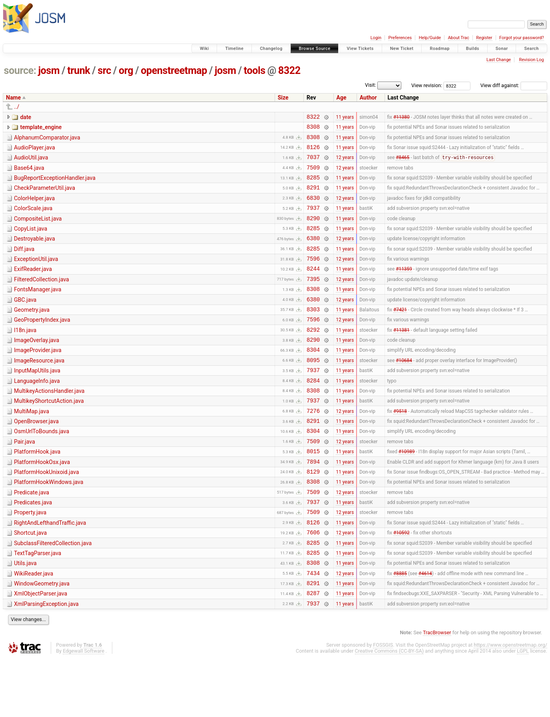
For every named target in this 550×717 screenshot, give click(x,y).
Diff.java (24, 264)
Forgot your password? (521, 37)
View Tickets (360, 48)
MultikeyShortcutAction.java (49, 434)
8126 (313, 151)
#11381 (401, 355)
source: (20, 70)
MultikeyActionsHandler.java (49, 423)
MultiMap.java (31, 446)
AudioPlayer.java (34, 151)
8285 (313, 185)
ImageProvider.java (38, 377)
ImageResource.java (39, 389)
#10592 (401, 583)
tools (254, 70)
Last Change (498, 59)
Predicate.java (31, 537)
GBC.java (25, 321)
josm (49, 70)
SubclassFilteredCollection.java (53, 593)
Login (376, 37)
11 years (345, 117)
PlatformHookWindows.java (48, 525)
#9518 (400, 446)
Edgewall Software (83, 710)
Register (484, 37)
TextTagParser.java (37, 604)
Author (368, 97)
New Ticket (402, 48)
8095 (313, 390)
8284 (313, 412)
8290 (313, 231)
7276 (313, 446)
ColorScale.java (33, 219)
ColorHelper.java (34, 208)
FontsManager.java (37, 310)
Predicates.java (33, 548)
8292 (313, 356)
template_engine (41, 128)
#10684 (404, 389)
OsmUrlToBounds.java (41, 468)
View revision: (426, 85)
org (126, 70)
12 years (345, 163)
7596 (313, 276)
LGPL (523, 710)
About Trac (458, 37)
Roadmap (440, 48)
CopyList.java (30, 242)
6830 (313, 208)
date (25, 117)
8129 (313, 514)
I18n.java (25, 355)
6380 (313, 253)
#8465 (402, 163)
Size (283, 97)
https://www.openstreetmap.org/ (510, 704)
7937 (313, 219)
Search (531, 48)
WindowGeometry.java (42, 638)
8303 (313, 333)
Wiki (204, 48)
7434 (313, 628)
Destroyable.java (34, 253)
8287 (313, 650)
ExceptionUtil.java (36, 276)
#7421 (400, 333)
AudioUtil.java (31, 162)
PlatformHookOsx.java (42, 503)
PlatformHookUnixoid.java (46, 514)
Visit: (370, 85)
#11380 (401, 117)
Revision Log (531, 59)
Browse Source (315, 48)
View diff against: (513, 85)
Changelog (271, 48)
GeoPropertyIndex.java (42, 344)
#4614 (425, 628)
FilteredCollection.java (41, 298)
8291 (313, 197)
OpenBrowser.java (36, 457)
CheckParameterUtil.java (44, 196)
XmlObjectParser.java (40, 650)
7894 (313, 503)
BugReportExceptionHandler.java (55, 185)
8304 (313, 378)
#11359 (404, 288)
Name (13, 97)
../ (16, 107)
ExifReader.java (33, 287)
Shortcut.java (30, 582)
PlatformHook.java (37, 491)
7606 (313, 582)
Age (342, 97)
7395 (313, 299)
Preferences (400, 37)
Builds (472, 48)
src (104, 70)
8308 (313, 129)
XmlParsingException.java (46, 661)
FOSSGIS (383, 704)
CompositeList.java (38, 230)
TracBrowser (437, 691)
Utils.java (25, 616)
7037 (313, 163)
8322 (289, 70)
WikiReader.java (33, 627)
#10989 (407, 492)
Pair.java (24, 480)
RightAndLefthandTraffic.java (50, 571)
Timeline (234, 48)
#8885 (400, 628)
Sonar (502, 48)
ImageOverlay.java (36, 366)
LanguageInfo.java (37, 412)
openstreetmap (174, 70)
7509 (313, 174)
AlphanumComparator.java (47, 140)
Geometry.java (32, 332)
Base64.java (29, 174)
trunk (78, 70)
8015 (313, 492)
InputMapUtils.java (37, 400)
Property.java (30, 559)
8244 (313, 287)
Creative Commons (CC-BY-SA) (389, 710)
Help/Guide (430, 37)
